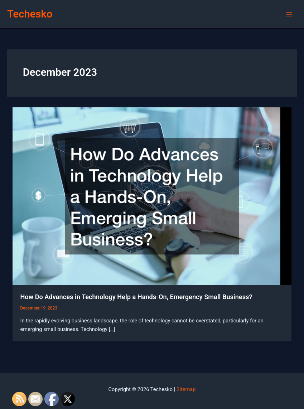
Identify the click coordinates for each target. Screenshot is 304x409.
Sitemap (186, 389)
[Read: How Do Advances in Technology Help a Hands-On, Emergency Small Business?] (152, 196)
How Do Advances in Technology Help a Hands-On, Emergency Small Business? (136, 297)
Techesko (29, 14)
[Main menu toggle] (289, 14)
